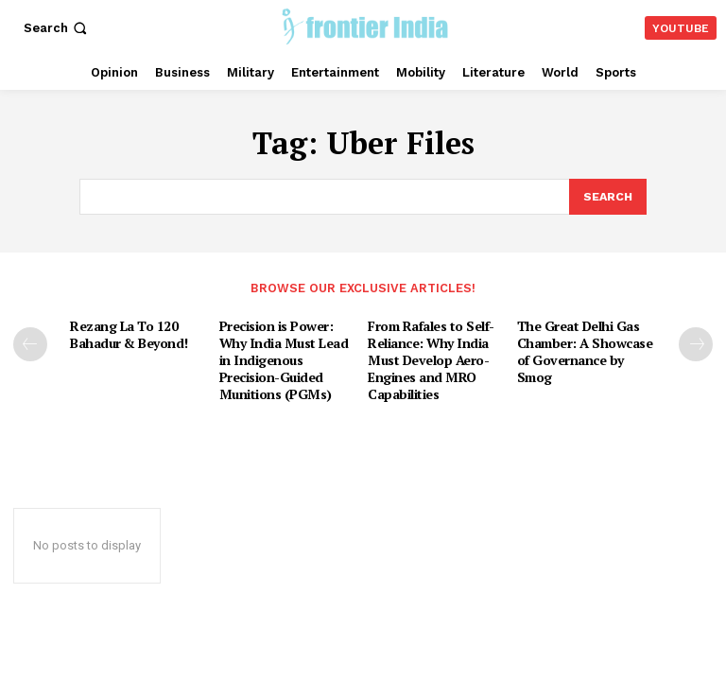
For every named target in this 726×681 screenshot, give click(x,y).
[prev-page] (30, 341)
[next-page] (696, 341)
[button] (57, 27)
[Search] (607, 196)
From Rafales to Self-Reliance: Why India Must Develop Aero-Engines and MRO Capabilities (429, 354)
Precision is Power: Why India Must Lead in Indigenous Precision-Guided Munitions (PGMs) (289, 354)
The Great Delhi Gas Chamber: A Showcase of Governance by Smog (587, 338)
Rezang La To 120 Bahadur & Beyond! (126, 330)
